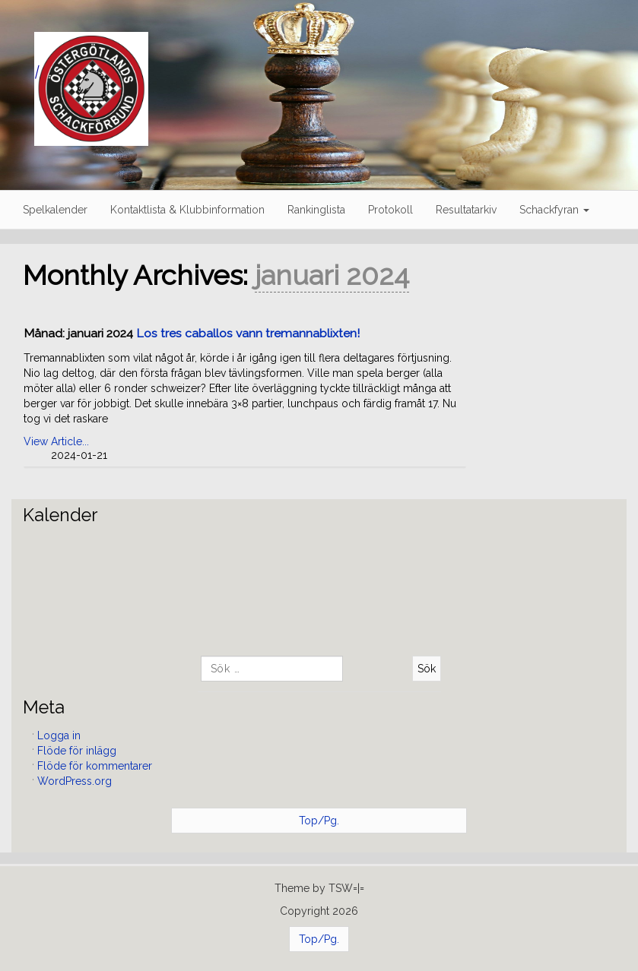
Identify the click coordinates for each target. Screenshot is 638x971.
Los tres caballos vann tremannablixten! (248, 333)
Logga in (59, 735)
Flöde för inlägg (76, 751)
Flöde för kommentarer (94, 766)
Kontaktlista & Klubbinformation (187, 210)
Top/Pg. (319, 820)
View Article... (56, 441)
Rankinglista (316, 210)
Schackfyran (554, 210)
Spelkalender (55, 210)
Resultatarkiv (466, 210)
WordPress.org (74, 781)
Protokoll (390, 210)
